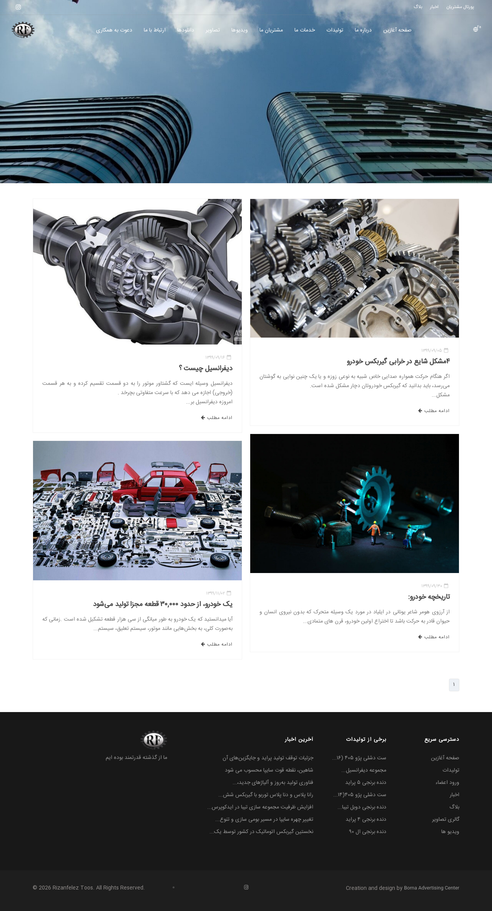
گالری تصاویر (445, 819)
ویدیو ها (450, 831)
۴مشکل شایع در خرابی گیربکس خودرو (398, 362)
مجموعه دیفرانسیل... (363, 770)
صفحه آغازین (397, 30)
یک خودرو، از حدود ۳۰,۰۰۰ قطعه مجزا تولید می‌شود (163, 604)
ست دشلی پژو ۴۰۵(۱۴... (359, 795)
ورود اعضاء (447, 782)
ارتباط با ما (155, 30)
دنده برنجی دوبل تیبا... (361, 807)
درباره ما (363, 30)
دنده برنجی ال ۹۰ (367, 831)
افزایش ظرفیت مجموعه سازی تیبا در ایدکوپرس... (260, 807)
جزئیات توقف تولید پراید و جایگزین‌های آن (268, 758)
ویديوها (239, 30)
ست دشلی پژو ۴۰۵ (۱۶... (359, 758)
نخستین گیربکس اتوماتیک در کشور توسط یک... (261, 831)
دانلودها (185, 30)
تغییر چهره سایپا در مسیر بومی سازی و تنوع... (264, 819)
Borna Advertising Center (431, 888)
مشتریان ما (271, 30)
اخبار (454, 795)
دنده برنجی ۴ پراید (366, 819)
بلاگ (454, 807)
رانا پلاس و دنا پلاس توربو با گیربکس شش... (265, 795)
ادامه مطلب (217, 418)
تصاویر (213, 30)
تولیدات (334, 30)
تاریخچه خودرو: (429, 597)
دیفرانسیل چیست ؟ (206, 368)
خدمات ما (304, 30)
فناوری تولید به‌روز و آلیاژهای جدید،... (273, 782)
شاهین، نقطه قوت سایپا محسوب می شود (269, 770)
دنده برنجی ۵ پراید (365, 782)
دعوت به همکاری (114, 30)
